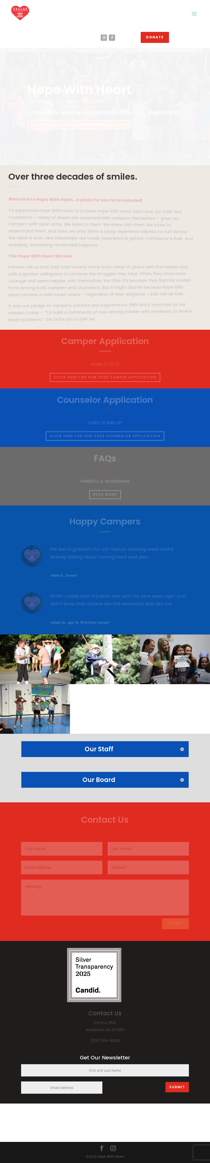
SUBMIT (177, 1087)
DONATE (155, 37)
